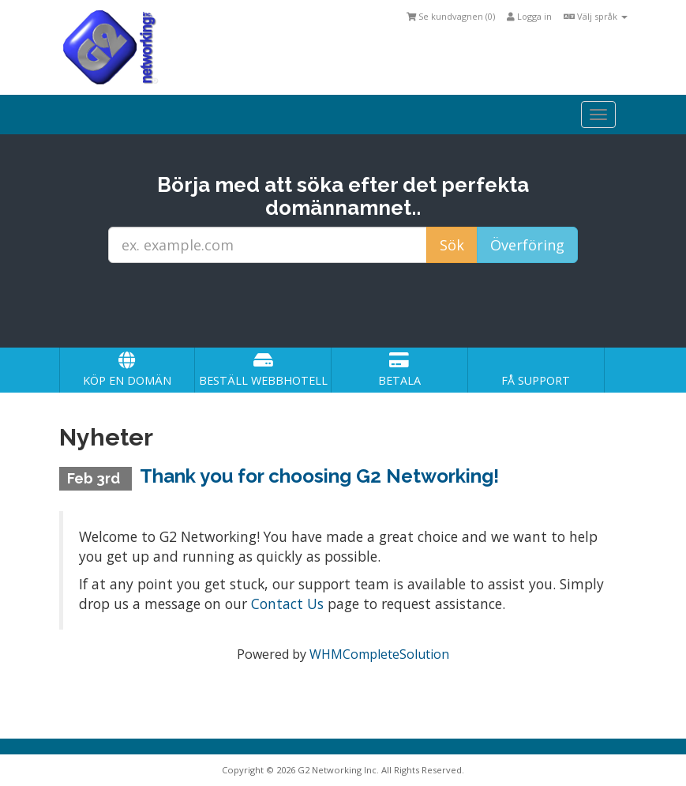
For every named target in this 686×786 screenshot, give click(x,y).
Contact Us (287, 603)
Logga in (529, 16)
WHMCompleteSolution (379, 654)
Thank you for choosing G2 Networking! (319, 475)
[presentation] (358, 306)
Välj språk (596, 16)
